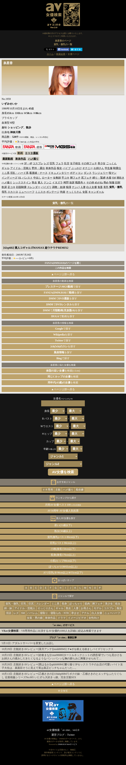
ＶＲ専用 (47, 489)
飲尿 (4, 187)
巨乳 (52, 163)
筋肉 (87, 603)
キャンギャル (96, 191)
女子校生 (75, 163)
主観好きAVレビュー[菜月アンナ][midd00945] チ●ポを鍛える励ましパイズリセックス (63, 649)
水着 (108, 177)
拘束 (62, 191)
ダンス (88, 173)
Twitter (71, 734)
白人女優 (91, 187)
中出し (37, 177)
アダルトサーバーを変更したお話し (33, 643)
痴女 (59, 168)
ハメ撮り (33, 158)
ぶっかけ (76, 168)
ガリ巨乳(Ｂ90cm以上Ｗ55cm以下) (63, 572)
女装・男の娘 (35, 617)
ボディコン (76, 173)
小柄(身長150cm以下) (63, 549)
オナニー (87, 168)
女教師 (57, 177)
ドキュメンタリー (58, 173)
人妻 (83, 187)
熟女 (34, 182)
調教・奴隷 (58, 187)
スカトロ (13, 191)
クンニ (48, 182)
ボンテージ (52, 191)
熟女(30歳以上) (63, 531)
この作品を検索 (63, 268)
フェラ (59, 163)
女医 (85, 191)
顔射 (117, 182)
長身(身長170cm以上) (63, 554)
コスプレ (38, 163)
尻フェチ (86, 177)
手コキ (65, 177)
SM (114, 177)
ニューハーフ (26, 191)
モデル (98, 608)
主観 (58, 489)
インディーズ (9, 177)
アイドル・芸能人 (20, 168)
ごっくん (111, 163)
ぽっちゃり (75, 603)
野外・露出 (38, 168)
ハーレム (32, 613)
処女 (117, 603)
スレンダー (33, 187)
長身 (64, 603)
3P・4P (28, 163)
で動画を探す (63, 316)
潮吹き (120, 177)
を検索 (63, 376)
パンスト (27, 177)
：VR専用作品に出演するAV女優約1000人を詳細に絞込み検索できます (52, 630)
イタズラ (57, 182)
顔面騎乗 (21, 187)
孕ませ (75, 613)
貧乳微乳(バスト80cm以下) (63, 537)
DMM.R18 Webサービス (67, 744)
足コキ (11, 187)
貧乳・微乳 (12, 603)
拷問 (66, 182)
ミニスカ (40, 191)
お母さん (86, 608)
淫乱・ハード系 (19, 173)
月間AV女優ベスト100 (63, 504)
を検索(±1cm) (63, 370)
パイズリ (46, 187)
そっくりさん (74, 191)
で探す (63, 286)
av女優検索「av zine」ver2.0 (63, 730)
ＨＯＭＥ (63, 690)
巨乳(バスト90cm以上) (63, 543)
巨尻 (31, 603)
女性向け (94, 617)
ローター (47, 177)
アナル (85, 613)
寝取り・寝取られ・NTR (54, 613)
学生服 (109, 168)
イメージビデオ (77, 617)
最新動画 (7, 158)
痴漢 (68, 187)
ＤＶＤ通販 (31, 153)
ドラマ (62, 617)
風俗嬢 (80, 489)
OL (19, 177)
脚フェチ (75, 177)
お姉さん (99, 168)
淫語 (8, 613)
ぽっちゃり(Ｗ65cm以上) (63, 566)
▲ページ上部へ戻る (63, 274)
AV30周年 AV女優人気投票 (63, 510)
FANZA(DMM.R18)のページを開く (63, 263)
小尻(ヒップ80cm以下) (63, 560)
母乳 (4, 191)
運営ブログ (57, 734)
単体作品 (20, 158)
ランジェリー (100, 173)
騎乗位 (117, 168)
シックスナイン (22, 182)
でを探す (63, 292)
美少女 (101, 163)
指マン (112, 173)
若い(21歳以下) (63, 525)
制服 (112, 182)
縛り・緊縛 (98, 177)
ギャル (6, 168)
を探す (63, 334)
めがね (99, 182)
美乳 (106, 187)
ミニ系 (6, 173)
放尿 (71, 182)
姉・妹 (8, 608)
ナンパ (76, 187)
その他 (90, 182)
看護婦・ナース (38, 173)
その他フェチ (89, 163)
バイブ (67, 168)
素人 (40, 182)
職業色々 (80, 182)
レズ (46, 163)
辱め (106, 182)
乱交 (66, 163)
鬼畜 (100, 187)
